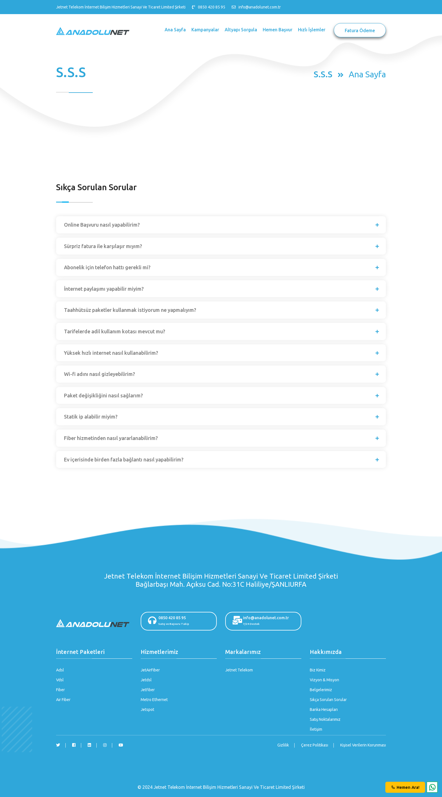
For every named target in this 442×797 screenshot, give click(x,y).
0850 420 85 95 (179, 621)
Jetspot (147, 709)
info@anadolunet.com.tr (259, 7)
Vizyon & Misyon (324, 680)
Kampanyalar (205, 29)
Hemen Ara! (405, 787)
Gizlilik (283, 745)
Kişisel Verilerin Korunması (363, 745)
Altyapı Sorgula (241, 29)
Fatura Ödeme (360, 30)
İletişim (316, 729)
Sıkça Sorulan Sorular (328, 699)
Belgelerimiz (321, 689)
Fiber (60, 689)
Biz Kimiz (318, 670)
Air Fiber (63, 699)
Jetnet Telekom (239, 670)
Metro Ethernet (154, 699)
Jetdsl (146, 680)
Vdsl (60, 680)
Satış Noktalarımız (325, 719)
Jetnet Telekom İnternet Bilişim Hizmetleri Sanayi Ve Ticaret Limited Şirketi (120, 7)
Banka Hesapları (324, 709)
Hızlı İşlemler (311, 29)
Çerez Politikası (314, 745)
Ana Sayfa (175, 29)
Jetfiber (148, 689)
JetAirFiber (150, 670)
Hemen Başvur (277, 29)
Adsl (60, 670)
